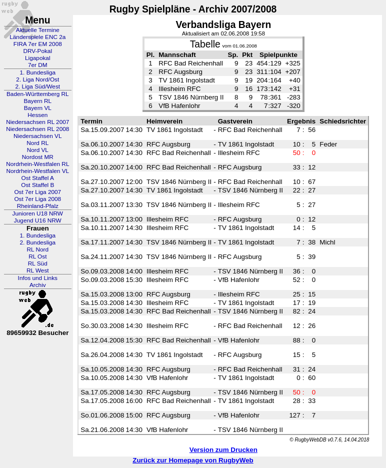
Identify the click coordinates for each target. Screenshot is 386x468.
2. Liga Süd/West (37, 86)
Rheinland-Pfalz (37, 206)
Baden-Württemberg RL (37, 94)
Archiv (38, 285)
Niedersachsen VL (38, 136)
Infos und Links (38, 278)
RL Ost (37, 256)
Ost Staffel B (37, 185)
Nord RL (37, 143)
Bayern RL (38, 101)
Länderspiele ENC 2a (38, 37)
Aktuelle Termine (38, 30)
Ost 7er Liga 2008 (37, 199)
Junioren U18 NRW (37, 213)
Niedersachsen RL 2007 (37, 122)
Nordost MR (38, 157)
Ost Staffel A (38, 178)
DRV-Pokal (38, 51)
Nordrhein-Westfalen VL (37, 171)
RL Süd (38, 263)
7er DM (38, 65)
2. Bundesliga (38, 242)
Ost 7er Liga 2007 (37, 192)
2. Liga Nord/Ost (37, 79)
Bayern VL (38, 108)
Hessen (38, 115)
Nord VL (37, 150)
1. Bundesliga (38, 72)
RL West (37, 270)
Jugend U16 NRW (38, 220)
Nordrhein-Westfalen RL (37, 164)
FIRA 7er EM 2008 (38, 44)
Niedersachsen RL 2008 (37, 129)
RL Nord (38, 249)
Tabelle (205, 44)
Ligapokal (37, 58)
